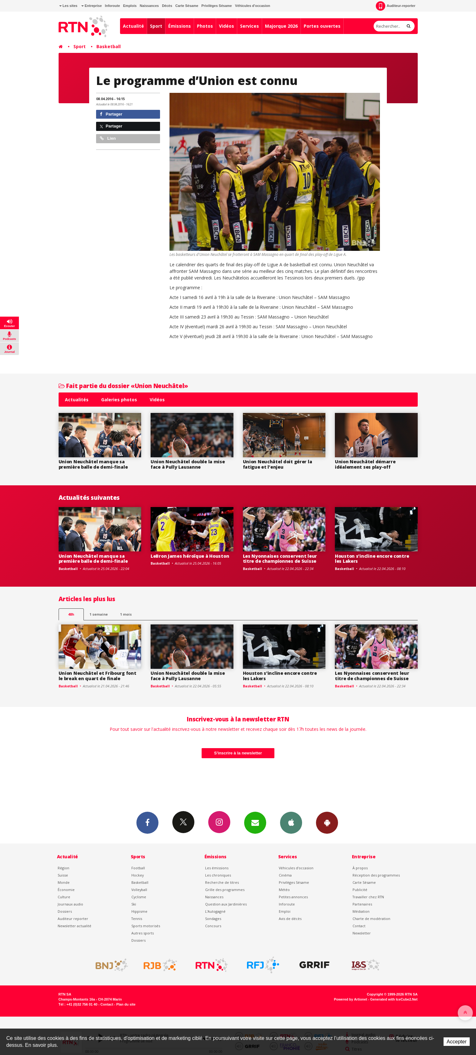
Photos (205, 26)
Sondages (213, 919)
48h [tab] (71, 614)
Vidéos (226, 26)
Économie (66, 890)
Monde (64, 882)
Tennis (136, 919)
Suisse (63, 875)
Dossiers (65, 911)
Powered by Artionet (350, 999)
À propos (360, 868)
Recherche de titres (222, 882)
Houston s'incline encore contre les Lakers (372, 558)
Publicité (360, 890)
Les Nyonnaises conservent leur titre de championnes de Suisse (280, 558)
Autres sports (142, 933)
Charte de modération (371, 919)
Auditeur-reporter (395, 6)
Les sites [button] (68, 6)
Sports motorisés (145, 926)
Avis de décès (290, 919)
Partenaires (362, 904)
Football (138, 868)
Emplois (130, 6)
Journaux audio (70, 904)
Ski (133, 904)
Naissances (149, 6)
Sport (156, 26)
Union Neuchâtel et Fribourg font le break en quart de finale (97, 675)
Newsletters (255, 822)
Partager (111, 114)
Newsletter (362, 933)
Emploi (284, 911)
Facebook (147, 822)
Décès (167, 6)
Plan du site (125, 1004)
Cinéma (285, 875)
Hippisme (139, 911)
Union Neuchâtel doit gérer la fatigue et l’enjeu (277, 464)
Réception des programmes (376, 875)
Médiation (361, 911)
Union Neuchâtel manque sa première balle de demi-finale (93, 464)
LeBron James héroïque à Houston (190, 556)
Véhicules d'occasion (252, 6)
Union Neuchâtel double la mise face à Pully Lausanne (188, 464)
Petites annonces (293, 897)
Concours (213, 926)
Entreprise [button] (91, 6)
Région (63, 868)
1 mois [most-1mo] (126, 614)
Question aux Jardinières (226, 904)
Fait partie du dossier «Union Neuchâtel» (123, 386)
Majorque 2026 (281, 26)
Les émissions (216, 868)
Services (249, 26)
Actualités (77, 400)
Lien (108, 138)
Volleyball (139, 890)
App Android (327, 822)
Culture (64, 897)
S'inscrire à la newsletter (238, 753)
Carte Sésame (186, 6)
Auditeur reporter (73, 919)
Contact (359, 926)
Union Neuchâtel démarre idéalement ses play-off (365, 464)
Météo (284, 890)
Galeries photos (119, 400)
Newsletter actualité (74, 926)
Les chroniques (218, 875)
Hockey (137, 875)
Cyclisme (138, 897)
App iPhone (291, 822)
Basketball (108, 46)
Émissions (179, 26)
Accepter (457, 1041)
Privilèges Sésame (216, 6)
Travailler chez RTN (368, 897)
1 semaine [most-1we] (98, 614)
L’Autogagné (215, 911)
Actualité (133, 26)
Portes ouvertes (322, 26)
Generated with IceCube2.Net (393, 999)
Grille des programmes (224, 890)
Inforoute (112, 6)
